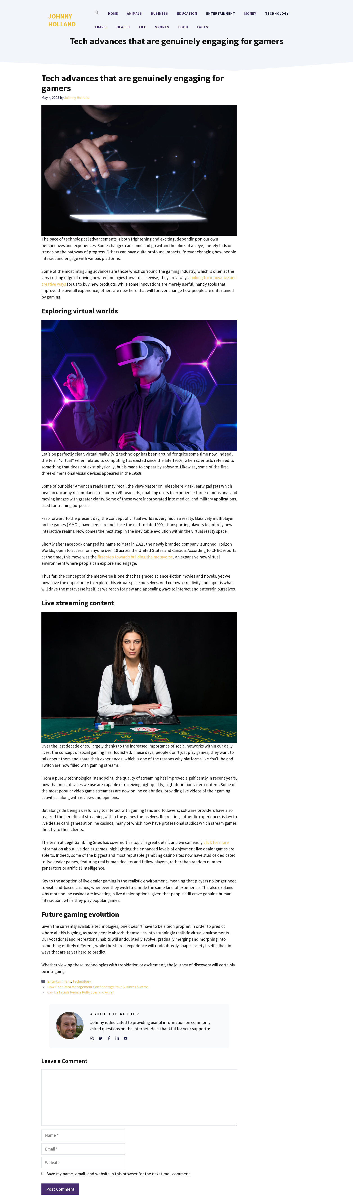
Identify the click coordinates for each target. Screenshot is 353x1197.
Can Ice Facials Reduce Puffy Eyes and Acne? (80, 992)
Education (187, 13)
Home (113, 13)
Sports (162, 27)
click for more (216, 842)
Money (250, 13)
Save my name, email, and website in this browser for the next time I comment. (119, 1173)
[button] (97, 13)
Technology (277, 13)
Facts (202, 27)
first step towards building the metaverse (135, 557)
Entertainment (220, 13)
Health (123, 27)
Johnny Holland (62, 20)
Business (159, 13)
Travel (101, 27)
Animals (134, 13)
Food (183, 27)
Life (142, 27)
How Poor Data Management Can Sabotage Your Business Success (97, 986)
